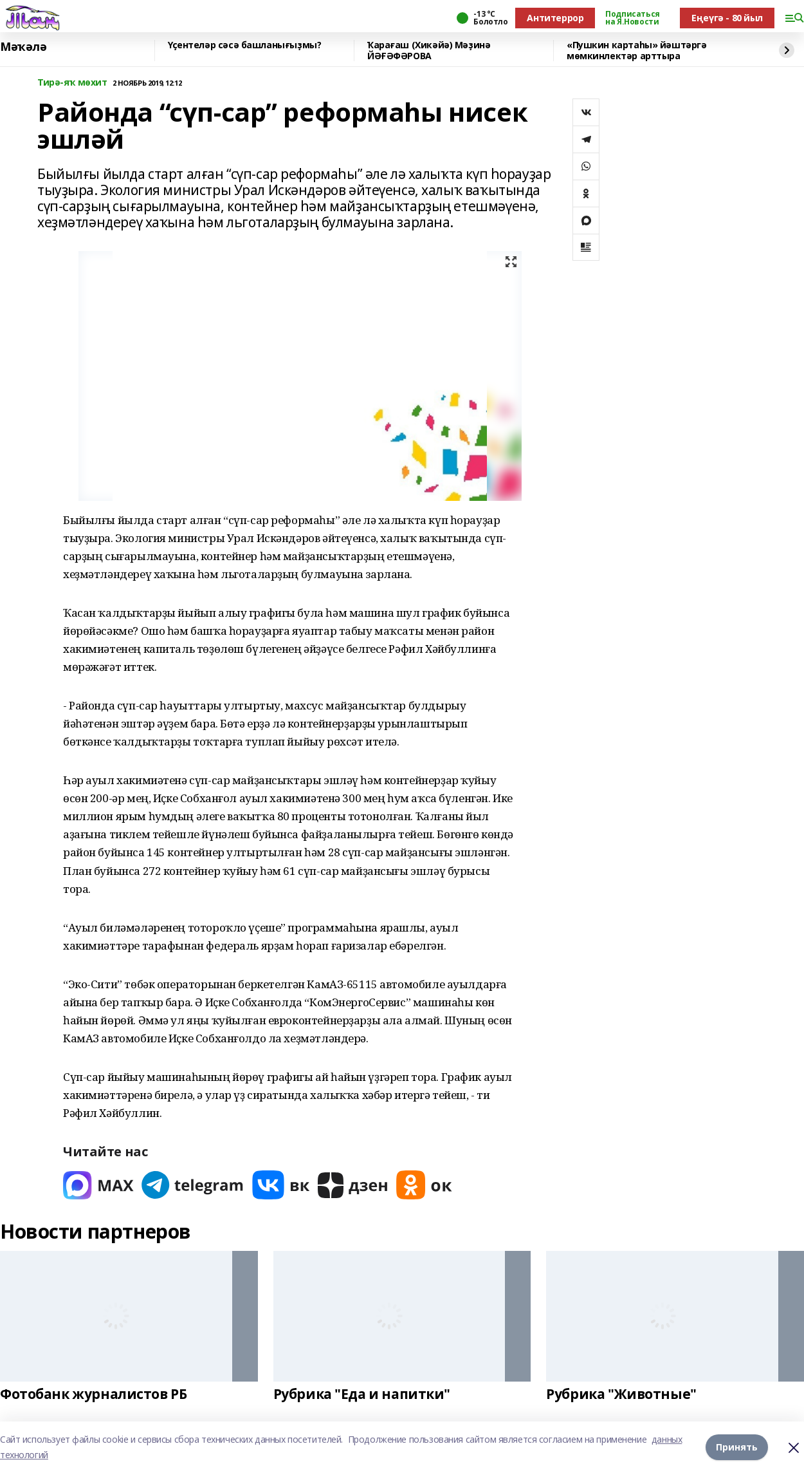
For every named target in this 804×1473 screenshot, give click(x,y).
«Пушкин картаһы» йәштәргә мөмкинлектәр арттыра (637, 50)
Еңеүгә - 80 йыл (727, 18)
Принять (737, 1447)
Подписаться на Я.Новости (632, 18)
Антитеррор (555, 18)
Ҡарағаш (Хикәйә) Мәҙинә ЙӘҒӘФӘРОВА (428, 50)
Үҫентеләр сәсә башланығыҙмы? (244, 45)
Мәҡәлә (23, 47)
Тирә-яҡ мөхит (72, 82)
